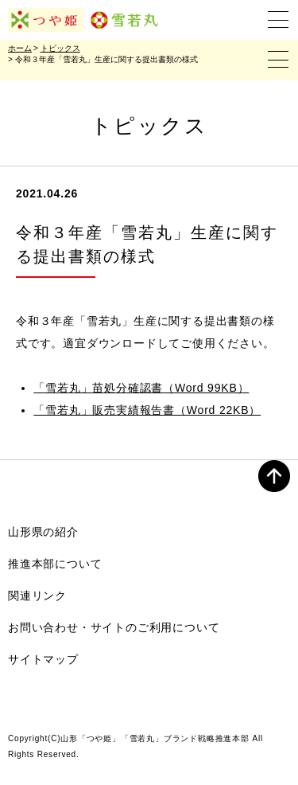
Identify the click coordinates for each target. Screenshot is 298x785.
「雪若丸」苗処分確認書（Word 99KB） (141, 387)
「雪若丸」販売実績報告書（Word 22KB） (147, 410)
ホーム (20, 48)
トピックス (60, 48)
